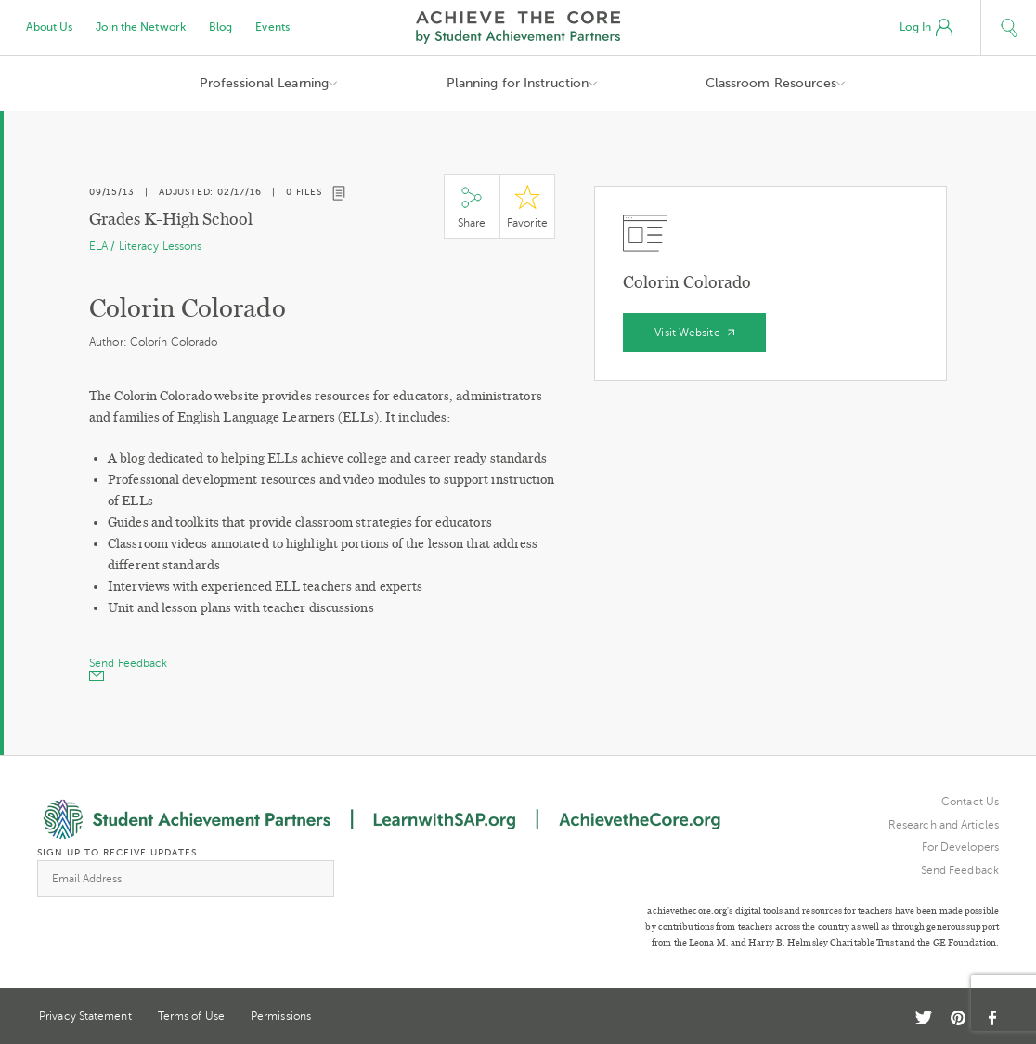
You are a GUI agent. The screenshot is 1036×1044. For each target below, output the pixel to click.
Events (272, 26)
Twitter (923, 1017)
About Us (49, 26)
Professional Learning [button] (264, 83)
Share (471, 207)
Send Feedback (960, 870)
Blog (220, 26)
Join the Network (141, 26)
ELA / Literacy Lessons (145, 246)
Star (527, 207)
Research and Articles (943, 824)
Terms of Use (191, 1016)
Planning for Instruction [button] (518, 83)
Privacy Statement (85, 1016)
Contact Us (970, 801)
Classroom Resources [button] (771, 83)
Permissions (281, 1016)
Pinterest (958, 1018)
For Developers (960, 847)
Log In (926, 28)
